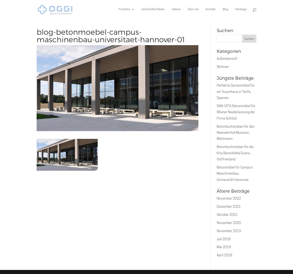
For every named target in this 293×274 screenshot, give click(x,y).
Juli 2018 (224, 239)
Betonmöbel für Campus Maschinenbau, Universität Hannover (235, 174)
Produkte (124, 9)
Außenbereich (227, 59)
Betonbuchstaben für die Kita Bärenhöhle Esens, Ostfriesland (235, 153)
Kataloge (241, 9)
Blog (225, 9)
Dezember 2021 (229, 207)
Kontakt (211, 9)
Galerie (176, 9)
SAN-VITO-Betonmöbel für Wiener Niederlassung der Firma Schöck (236, 112)
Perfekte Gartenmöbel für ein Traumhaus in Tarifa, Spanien (236, 92)
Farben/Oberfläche (153, 9)
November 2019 (229, 231)
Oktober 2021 (227, 215)
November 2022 (229, 198)
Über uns (193, 9)
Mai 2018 (224, 247)
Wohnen (223, 67)
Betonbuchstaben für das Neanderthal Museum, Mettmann (236, 133)
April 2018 (224, 255)
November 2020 (229, 223)
